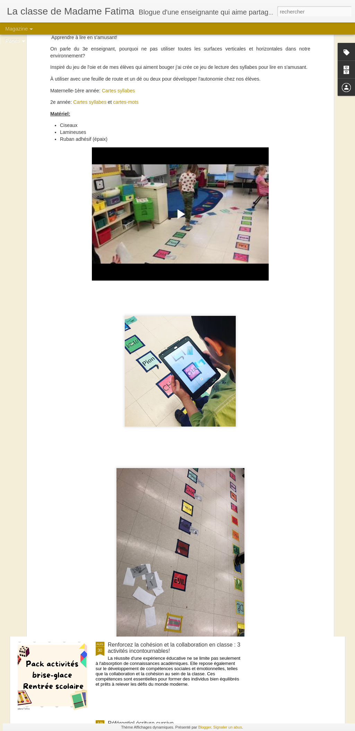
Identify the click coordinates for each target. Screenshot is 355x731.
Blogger (204, 727)
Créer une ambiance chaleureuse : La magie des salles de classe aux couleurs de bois (168, 569)
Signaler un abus (227, 727)
